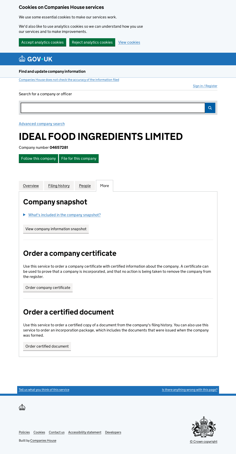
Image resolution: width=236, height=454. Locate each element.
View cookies (129, 42)
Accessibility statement (84, 432)
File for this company (78, 158)
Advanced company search (42, 123)
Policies (24, 432)
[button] (62, 214)
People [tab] (85, 185)
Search (210, 108)
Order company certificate (47, 287)
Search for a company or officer (45, 94)
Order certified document (47, 346)
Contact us (57, 432)
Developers (113, 432)
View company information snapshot (57, 228)
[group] (118, 215)
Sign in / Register (205, 86)
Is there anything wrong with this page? (189, 390)
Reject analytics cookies (92, 42)
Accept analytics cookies (42, 42)
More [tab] (104, 185)
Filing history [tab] (59, 185)
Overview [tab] (31, 185)
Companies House (43, 440)
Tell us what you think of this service (44, 390)
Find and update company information (52, 71)
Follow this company (38, 158)
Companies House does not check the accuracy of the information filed (69, 80)
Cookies (39, 432)
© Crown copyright (203, 441)
